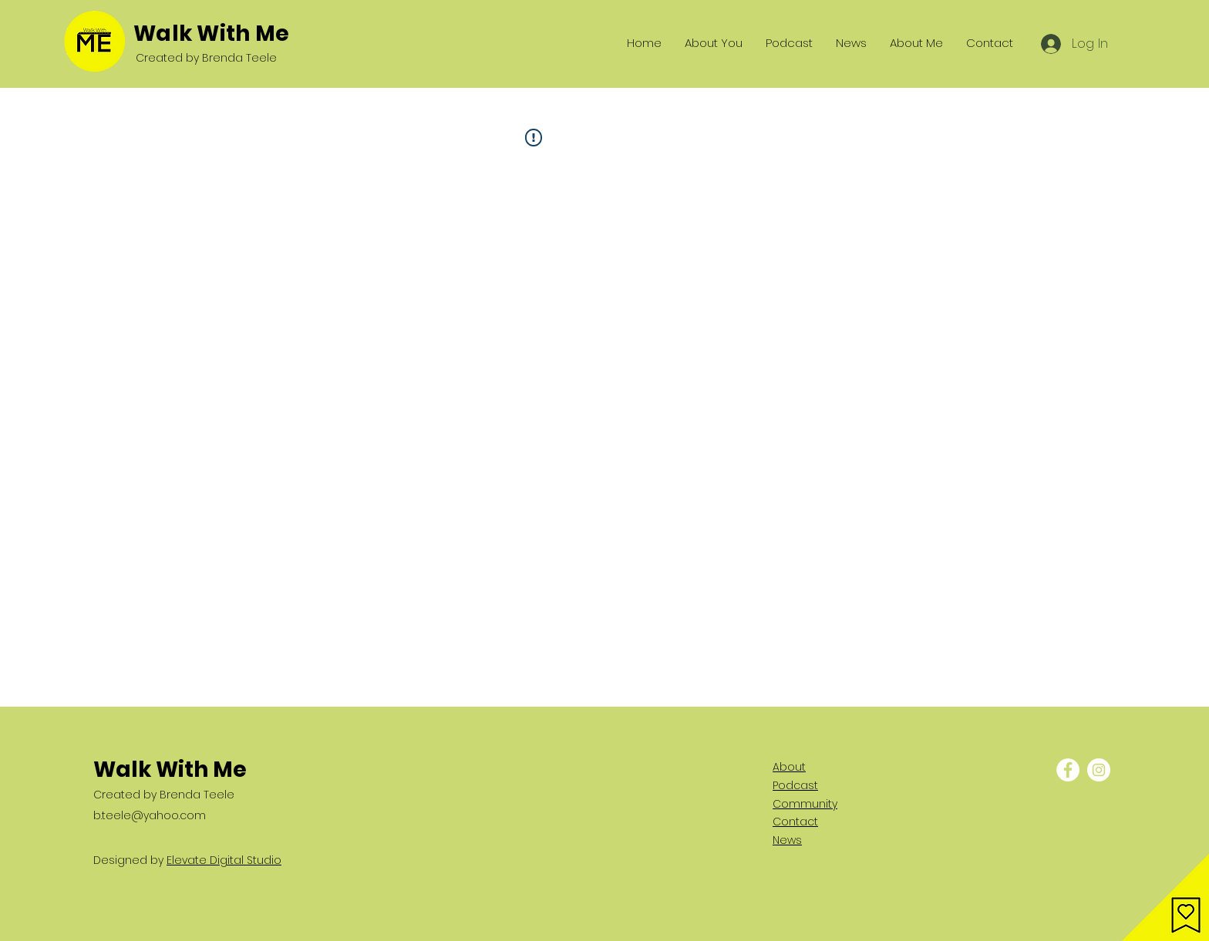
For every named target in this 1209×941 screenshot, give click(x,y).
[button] (1165, 897)
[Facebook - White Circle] (1067, 769)
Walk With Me (211, 33)
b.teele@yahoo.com (149, 815)
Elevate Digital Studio (224, 860)
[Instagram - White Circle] (1098, 769)
